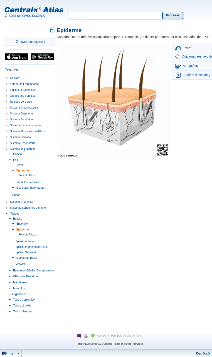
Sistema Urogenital (21, 201)
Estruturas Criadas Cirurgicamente (34, 270)
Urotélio (20, 263)
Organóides (19, 294)
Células (14, 78)
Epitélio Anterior (25, 241)
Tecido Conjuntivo (24, 299)
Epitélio (17, 218)
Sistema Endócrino (21, 119)
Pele (16, 160)
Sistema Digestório (21, 113)
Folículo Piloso (27, 175)
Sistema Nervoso (20, 137)
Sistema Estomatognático (25, 125)
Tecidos (14, 213)
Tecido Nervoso (22, 311)
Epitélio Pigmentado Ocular (31, 246)
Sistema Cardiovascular (24, 107)
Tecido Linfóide (22, 305)
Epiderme (22, 170)
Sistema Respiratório (22, 143)
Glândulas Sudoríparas (30, 187)
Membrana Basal (26, 257)
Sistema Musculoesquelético (27, 131)
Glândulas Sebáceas (28, 182)
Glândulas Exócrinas (25, 276)
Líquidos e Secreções (23, 89)
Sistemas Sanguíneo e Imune (28, 207)
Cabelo (17, 154)
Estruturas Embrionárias (24, 84)
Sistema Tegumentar (22, 149)
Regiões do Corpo (21, 101)
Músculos (19, 288)
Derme (19, 165)
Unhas (16, 195)
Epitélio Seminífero (26, 252)
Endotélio (22, 223)
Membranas (20, 282)
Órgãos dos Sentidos (22, 95)
